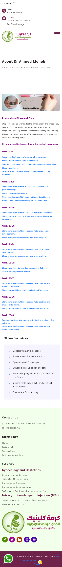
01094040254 (13, 428)
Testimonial (7, 447)
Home (5, 68)
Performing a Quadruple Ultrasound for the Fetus (33, 376)
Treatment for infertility (25, 392)
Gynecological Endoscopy (26, 362)
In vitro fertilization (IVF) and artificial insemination (32, 385)
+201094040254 (14, 13)
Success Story (8, 451)
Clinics (5, 443)
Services (14, 68)
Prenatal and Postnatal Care (27, 357)
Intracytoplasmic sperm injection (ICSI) (30, 496)
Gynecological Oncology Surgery (29, 368)
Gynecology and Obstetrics (21, 470)
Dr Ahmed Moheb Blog (12, 455)
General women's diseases (27, 351)
